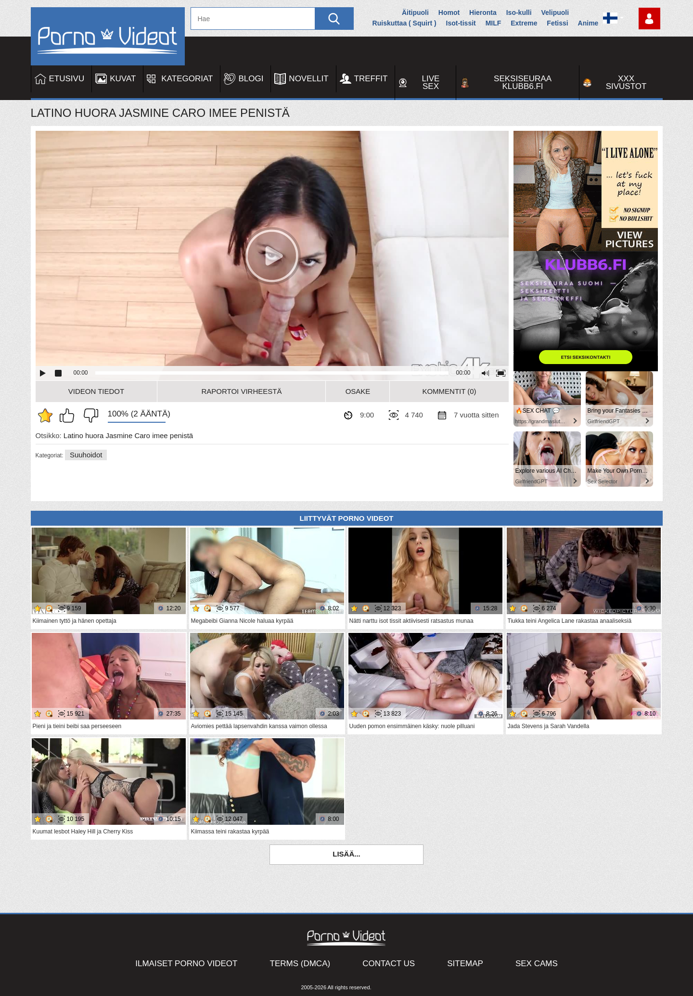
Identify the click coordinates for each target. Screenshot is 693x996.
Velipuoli (555, 12)
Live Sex (431, 82)
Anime (588, 23)
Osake (358, 391)
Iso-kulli (519, 12)
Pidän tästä (69, 415)
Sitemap (465, 963)
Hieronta (483, 12)
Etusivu (67, 78)
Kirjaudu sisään (649, 18)
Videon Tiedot (96, 391)
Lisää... (346, 854)
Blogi (250, 78)
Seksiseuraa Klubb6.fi (523, 82)
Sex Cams (536, 963)
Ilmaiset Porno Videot (186, 963)
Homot (449, 12)
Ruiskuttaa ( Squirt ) (404, 23)
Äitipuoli (415, 12)
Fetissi (557, 23)
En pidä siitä (88, 415)
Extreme (524, 23)
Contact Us (388, 963)
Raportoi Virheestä (241, 391)
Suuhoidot (86, 455)
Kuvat (123, 78)
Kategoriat (187, 78)
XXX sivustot (626, 82)
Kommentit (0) (449, 391)
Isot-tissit (461, 23)
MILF (493, 23)
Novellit (308, 78)
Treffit (371, 78)
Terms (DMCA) (300, 963)
